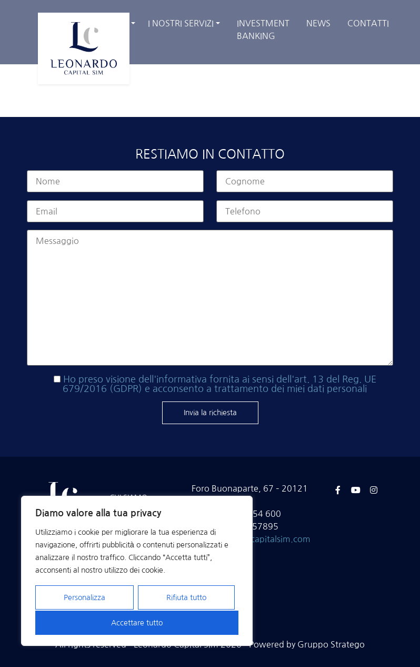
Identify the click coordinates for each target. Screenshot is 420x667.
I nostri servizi (181, 23)
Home (303, 74)
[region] (137, 571)
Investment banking (263, 29)
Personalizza (84, 598)
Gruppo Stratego (331, 644)
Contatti (368, 23)
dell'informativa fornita (188, 379)
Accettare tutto (137, 622)
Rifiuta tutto (186, 598)
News (318, 23)
